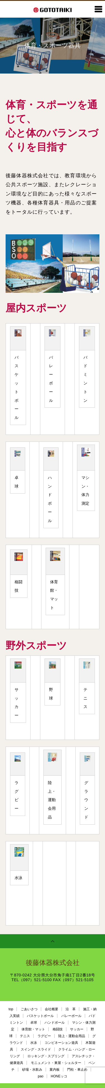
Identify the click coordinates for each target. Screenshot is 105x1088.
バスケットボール (40, 1016)
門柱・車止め (77, 1070)
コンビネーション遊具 (61, 1043)
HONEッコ (59, 1076)
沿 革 (71, 1009)
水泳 (33, 1043)
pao (40, 1076)
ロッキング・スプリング (45, 1056)
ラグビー (44, 1036)
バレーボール (71, 1016)
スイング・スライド (36, 1049)
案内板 (55, 1070)
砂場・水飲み (32, 1070)
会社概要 (51, 1009)
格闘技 (58, 1029)
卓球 (33, 1023)
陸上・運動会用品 (71, 1036)
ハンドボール (55, 1023)
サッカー (76, 1029)
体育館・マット (33, 1029)
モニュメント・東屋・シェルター (56, 1063)
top (10, 1009)
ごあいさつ (29, 1009)
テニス (25, 1036)
